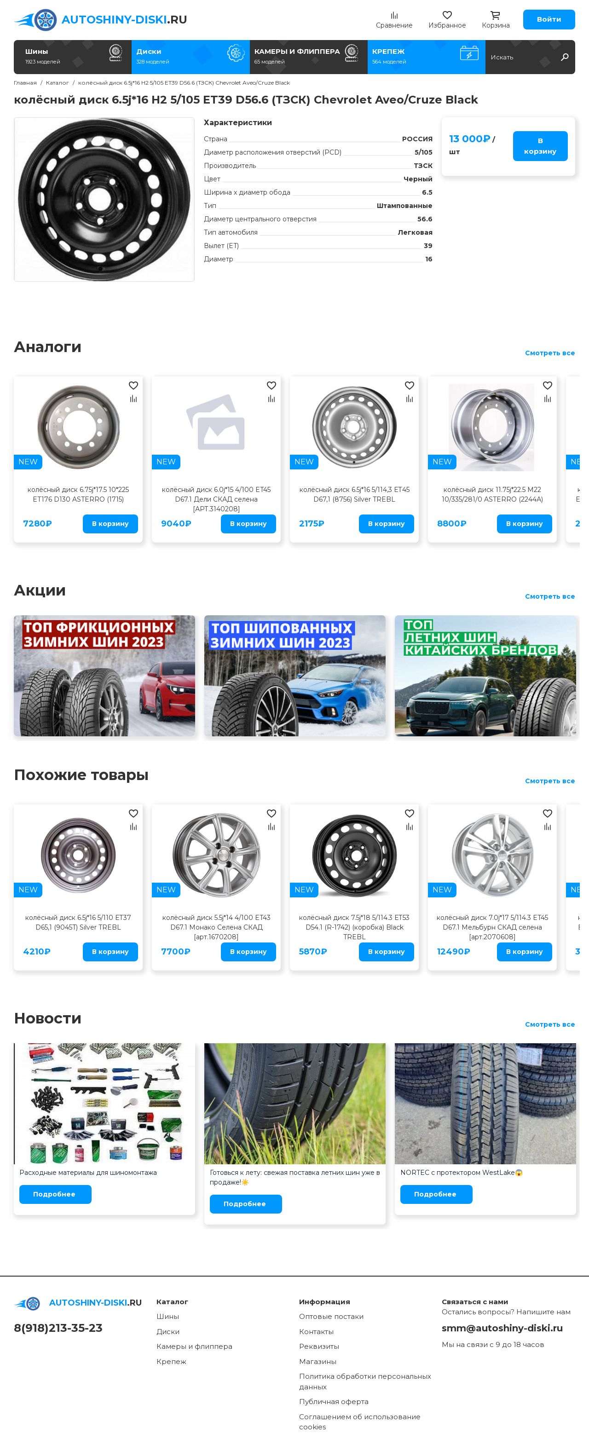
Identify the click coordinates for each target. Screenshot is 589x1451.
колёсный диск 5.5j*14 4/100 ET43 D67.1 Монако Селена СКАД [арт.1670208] (216, 927)
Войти (549, 19)
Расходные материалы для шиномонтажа (88, 1172)
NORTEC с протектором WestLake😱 (461, 1172)
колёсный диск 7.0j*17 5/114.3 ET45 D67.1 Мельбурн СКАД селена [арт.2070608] (492, 927)
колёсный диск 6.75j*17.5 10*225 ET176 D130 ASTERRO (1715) (78, 494)
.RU (124, 19)
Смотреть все (550, 353)
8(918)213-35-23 (58, 1328)
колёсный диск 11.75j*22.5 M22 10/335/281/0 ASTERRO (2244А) (492, 494)
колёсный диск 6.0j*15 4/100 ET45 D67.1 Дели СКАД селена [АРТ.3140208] (216, 499)
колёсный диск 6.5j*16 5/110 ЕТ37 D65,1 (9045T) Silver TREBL (78, 922)
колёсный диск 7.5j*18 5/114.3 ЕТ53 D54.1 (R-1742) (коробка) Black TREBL (354, 927)
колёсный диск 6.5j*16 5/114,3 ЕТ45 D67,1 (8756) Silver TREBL (355, 494)
